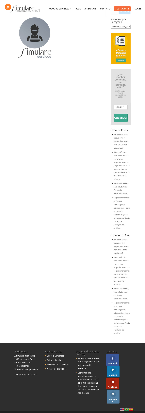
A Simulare (90, 9)
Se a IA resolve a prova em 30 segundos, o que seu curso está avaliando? (121, 141)
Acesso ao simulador (56, 368)
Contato (105, 9)
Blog (78, 9)
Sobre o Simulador (55, 355)
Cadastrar (120, 117)
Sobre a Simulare (55, 360)
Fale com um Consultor (58, 364)
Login (138, 9)
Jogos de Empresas (59, 9)
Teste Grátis (122, 8)
